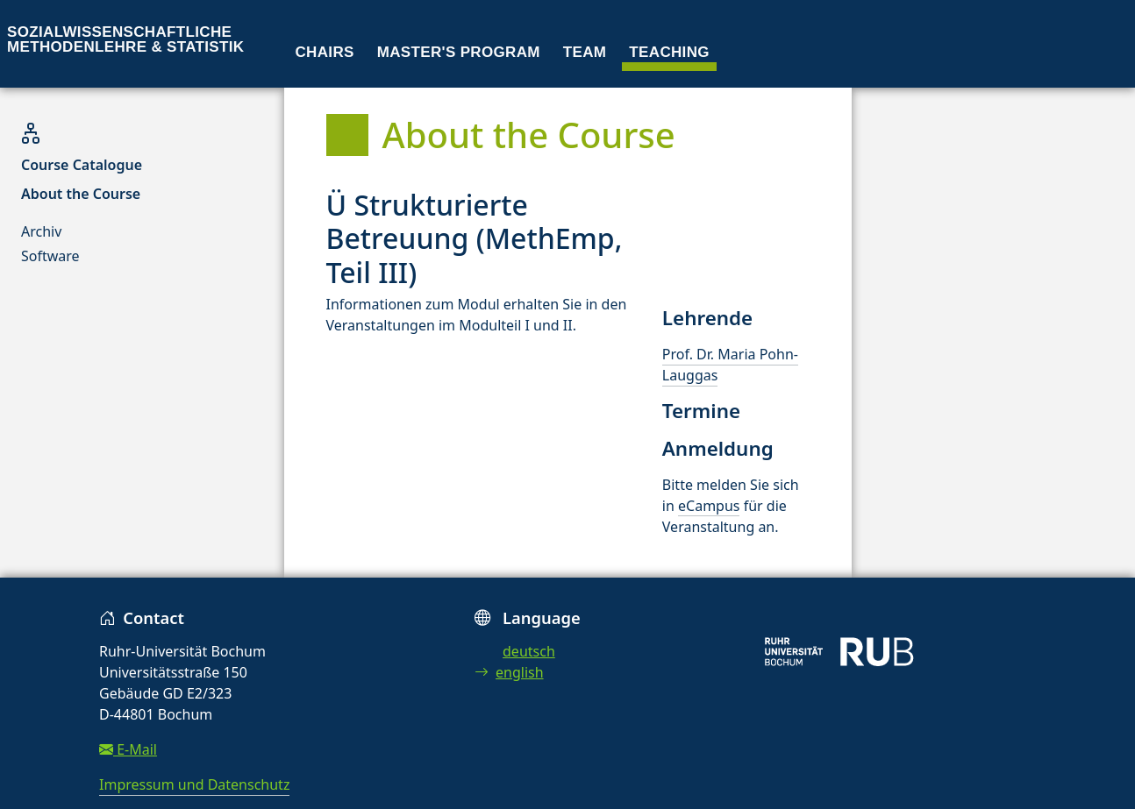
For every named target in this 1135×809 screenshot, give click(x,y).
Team (585, 52)
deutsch (529, 651)
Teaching (669, 52)
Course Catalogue (81, 164)
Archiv (41, 231)
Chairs (325, 52)
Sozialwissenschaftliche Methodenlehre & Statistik (125, 39)
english (509, 672)
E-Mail (128, 749)
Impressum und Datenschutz (194, 784)
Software (50, 256)
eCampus (708, 505)
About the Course (80, 193)
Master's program (458, 52)
